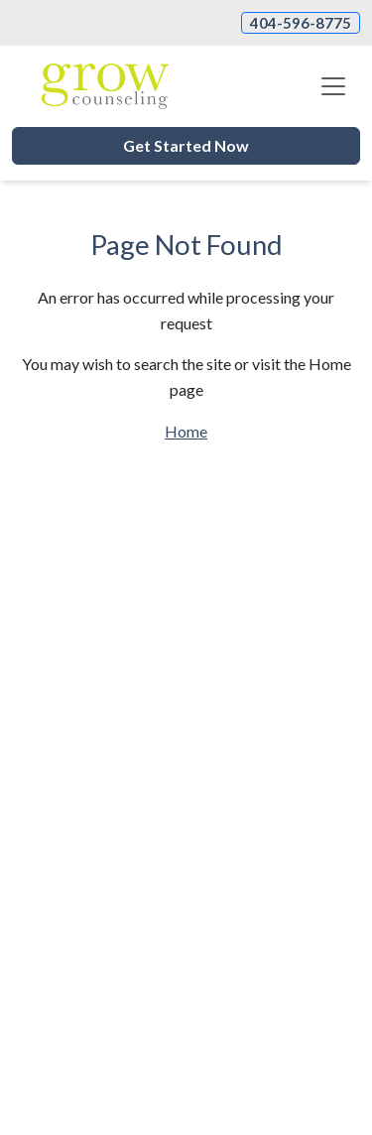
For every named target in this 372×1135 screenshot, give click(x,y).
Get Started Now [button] (186, 145)
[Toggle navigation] (333, 86)
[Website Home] (105, 86)
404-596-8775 (300, 23)
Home (186, 431)
